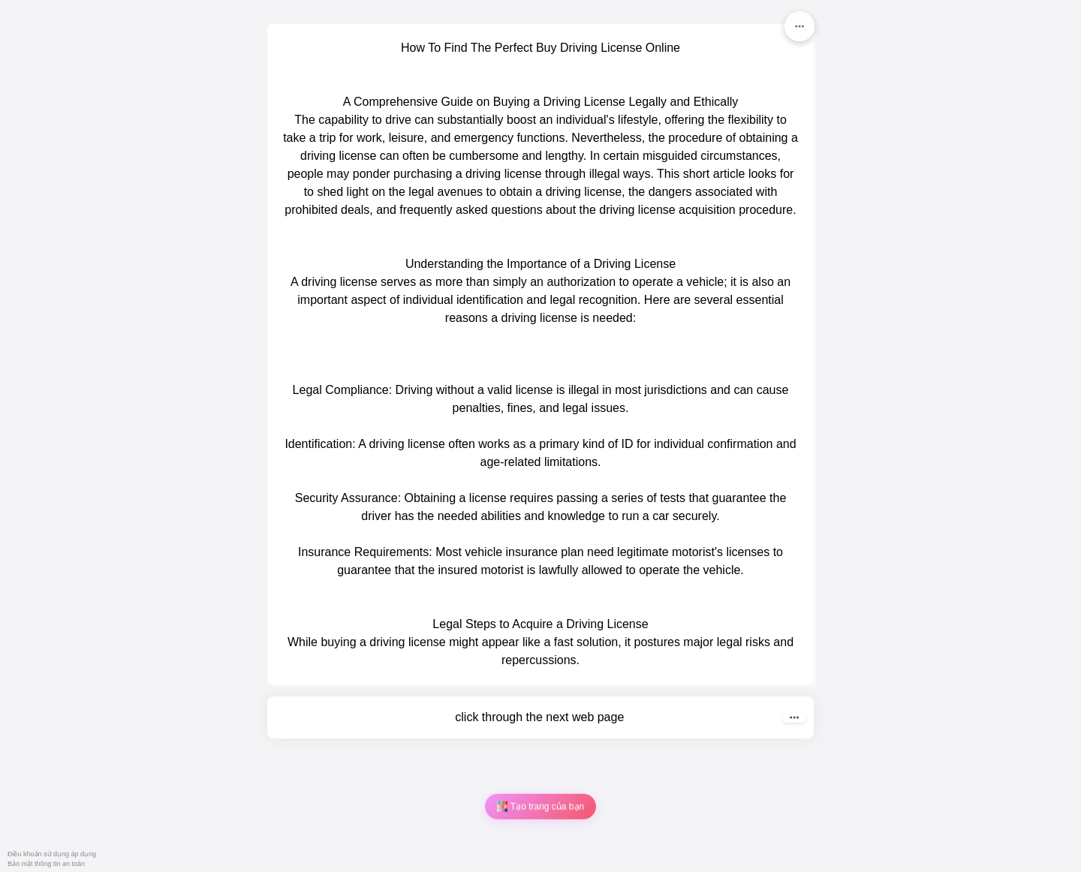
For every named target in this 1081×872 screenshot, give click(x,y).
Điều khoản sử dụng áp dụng (52, 854)
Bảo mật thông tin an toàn (46, 863)
